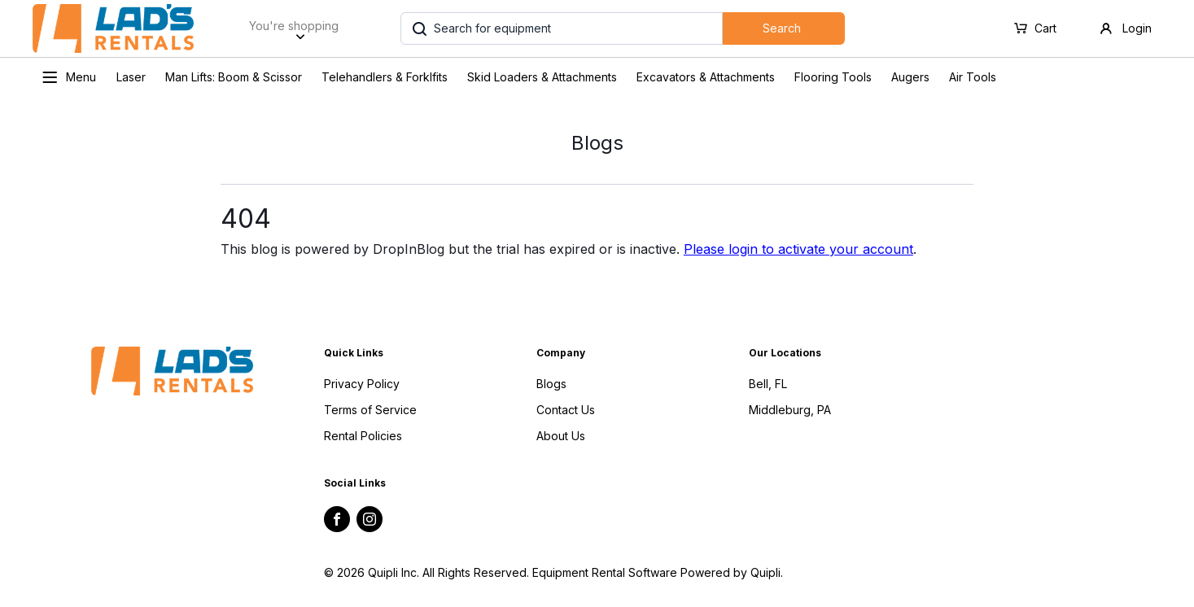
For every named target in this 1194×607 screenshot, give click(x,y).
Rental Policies (363, 436)
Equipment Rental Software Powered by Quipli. (657, 572)
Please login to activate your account (798, 249)
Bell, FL (768, 384)
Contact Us (565, 410)
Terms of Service (370, 410)
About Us (560, 436)
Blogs (551, 384)
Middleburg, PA (790, 410)
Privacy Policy (362, 384)
